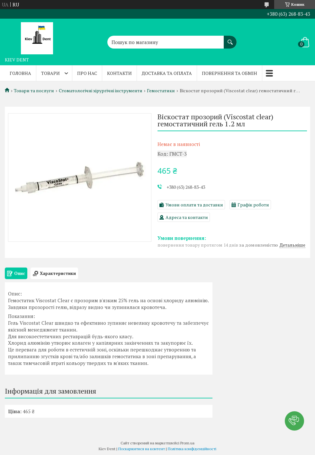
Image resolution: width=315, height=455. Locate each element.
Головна (20, 73)
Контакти (119, 73)
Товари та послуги (34, 91)
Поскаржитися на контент (141, 448)
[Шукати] (230, 38)
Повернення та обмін (229, 73)
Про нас (87, 73)
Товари (50, 73)
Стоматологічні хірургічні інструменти (100, 91)
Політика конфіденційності (192, 448)
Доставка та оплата (167, 73)
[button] (294, 421)
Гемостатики (161, 91)
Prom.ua (187, 443)
